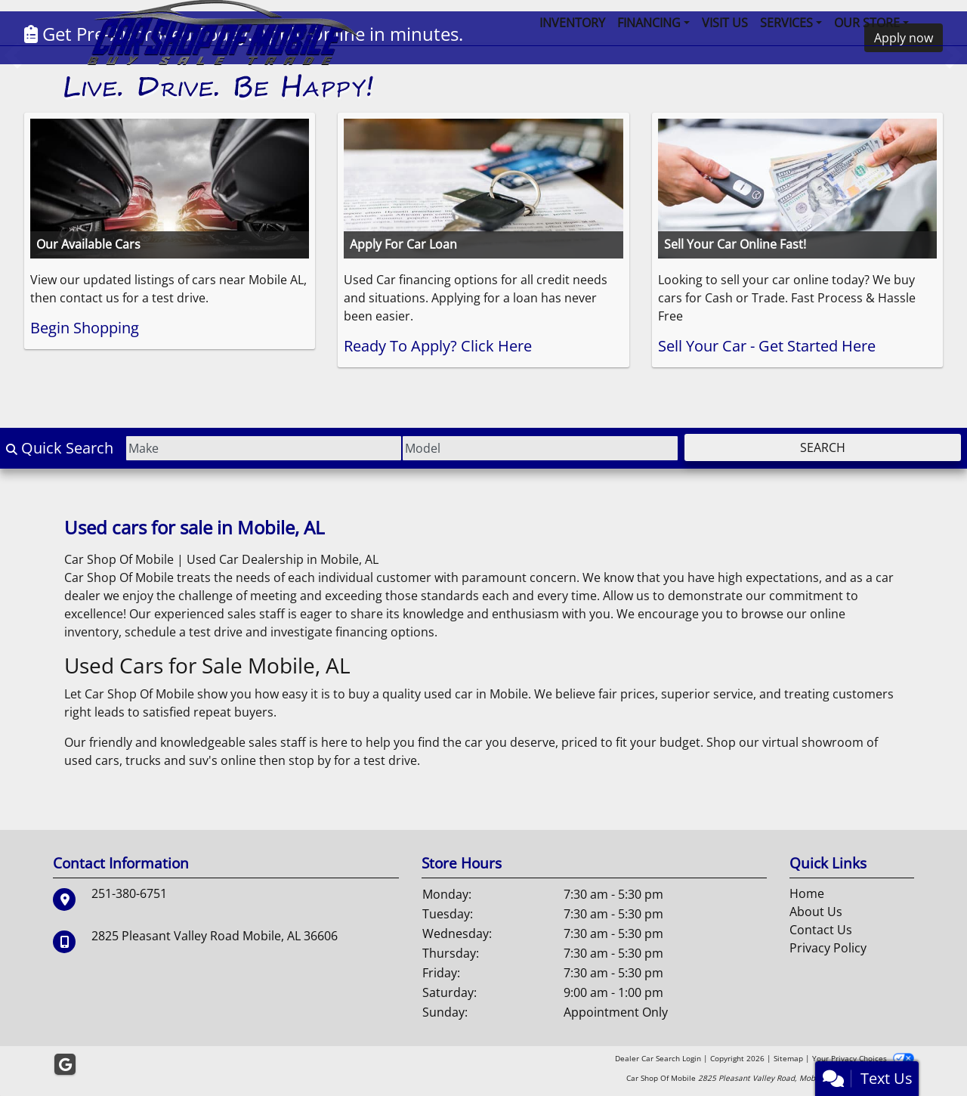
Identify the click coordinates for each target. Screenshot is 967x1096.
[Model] (540, 448)
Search (822, 447)
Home (806, 893)
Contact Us (820, 929)
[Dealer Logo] (219, 49)
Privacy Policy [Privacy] (828, 948)
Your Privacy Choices (863, 1058)
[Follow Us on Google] (65, 1065)
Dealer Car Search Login (658, 1058)
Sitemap (788, 1058)
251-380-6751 (129, 893)
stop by (310, 760)
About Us (815, 911)
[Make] (263, 448)
